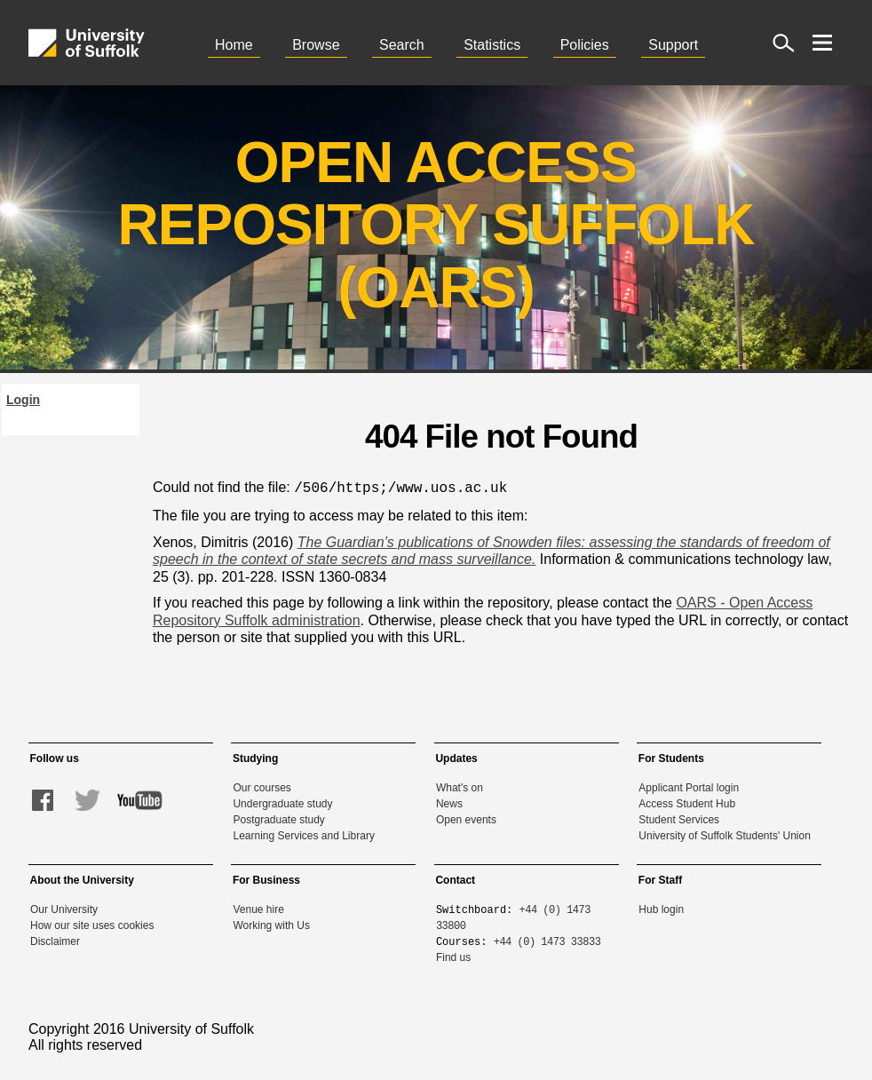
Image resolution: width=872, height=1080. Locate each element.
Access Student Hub (686, 802)
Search (401, 44)
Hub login (661, 907)
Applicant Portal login (688, 786)
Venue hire (258, 907)
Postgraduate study (278, 818)
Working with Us (271, 923)
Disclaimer (55, 939)
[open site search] (783, 42)
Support (673, 44)
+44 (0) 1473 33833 (547, 939)
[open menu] (822, 42)
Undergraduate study (282, 802)
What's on (459, 786)
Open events (466, 818)
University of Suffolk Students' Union (724, 834)
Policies (584, 44)
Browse (315, 44)
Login (23, 400)
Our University (64, 907)
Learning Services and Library (303, 834)
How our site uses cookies (92, 923)
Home (234, 44)
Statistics (492, 44)
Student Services (678, 818)
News (449, 802)
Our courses (261, 786)
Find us (453, 955)
